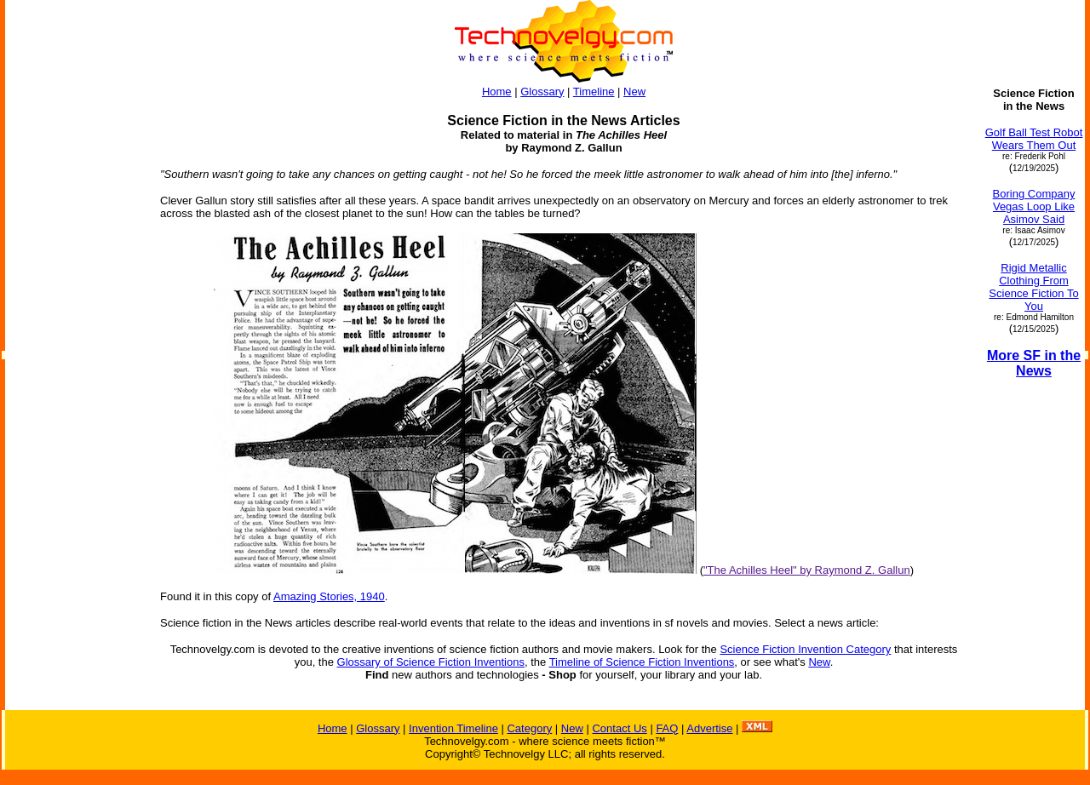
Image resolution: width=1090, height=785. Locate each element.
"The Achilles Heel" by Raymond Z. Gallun (806, 570)
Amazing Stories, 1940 (329, 596)
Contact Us (619, 728)
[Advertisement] (75, 342)
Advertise (709, 728)
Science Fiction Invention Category (805, 649)
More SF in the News (1034, 363)
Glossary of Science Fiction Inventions (431, 662)
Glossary (542, 91)
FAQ (667, 728)
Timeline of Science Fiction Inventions (642, 662)
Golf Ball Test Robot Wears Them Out (1034, 139)
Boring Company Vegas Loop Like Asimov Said (1034, 206)
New (634, 91)
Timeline (594, 91)
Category (529, 728)
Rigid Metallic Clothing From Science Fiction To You (1033, 286)
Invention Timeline (453, 728)
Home (497, 91)
